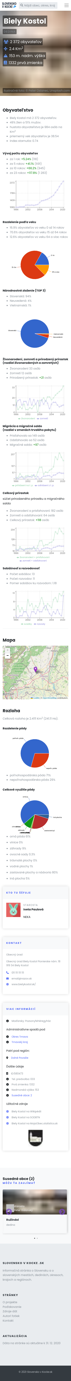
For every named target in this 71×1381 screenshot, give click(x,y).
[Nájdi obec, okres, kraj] (38, 5)
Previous (8, 1212)
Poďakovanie (12, 1307)
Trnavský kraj (20, 1042)
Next (62, 1212)
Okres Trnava (20, 1036)
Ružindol (12, 1220)
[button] (35, 670)
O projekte (10, 1302)
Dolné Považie (19, 1058)
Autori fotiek (11, 1316)
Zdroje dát (10, 1311)
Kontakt (8, 1321)
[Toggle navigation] (66, 5)
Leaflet (35, 698)
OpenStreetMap (50, 698)
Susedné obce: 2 (22, 1095)
